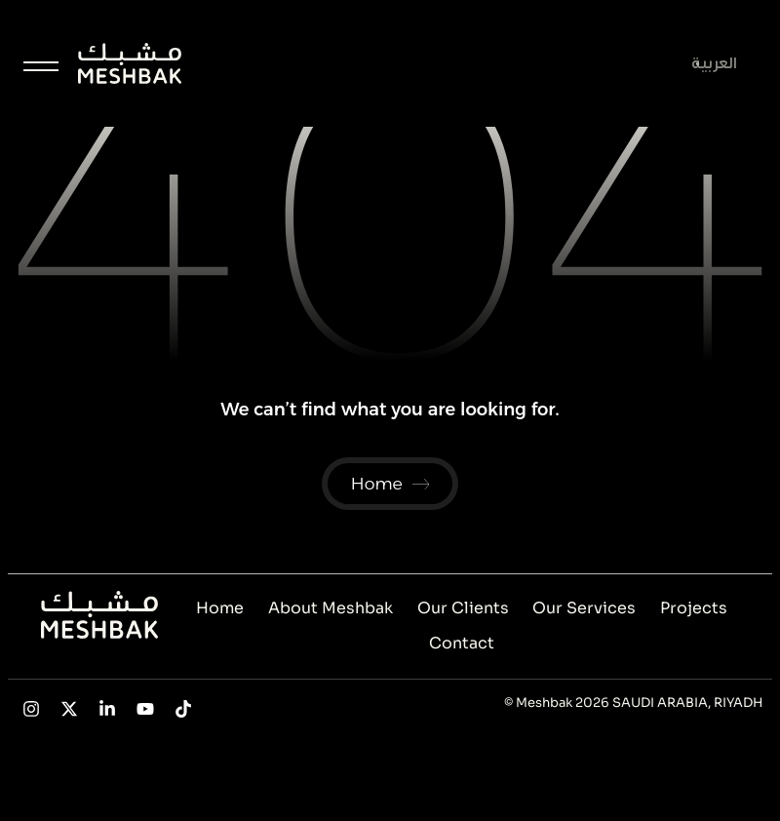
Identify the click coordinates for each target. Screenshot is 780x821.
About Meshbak (330, 608)
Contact (461, 643)
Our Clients (463, 608)
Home (220, 608)
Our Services (584, 608)
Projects (693, 608)
